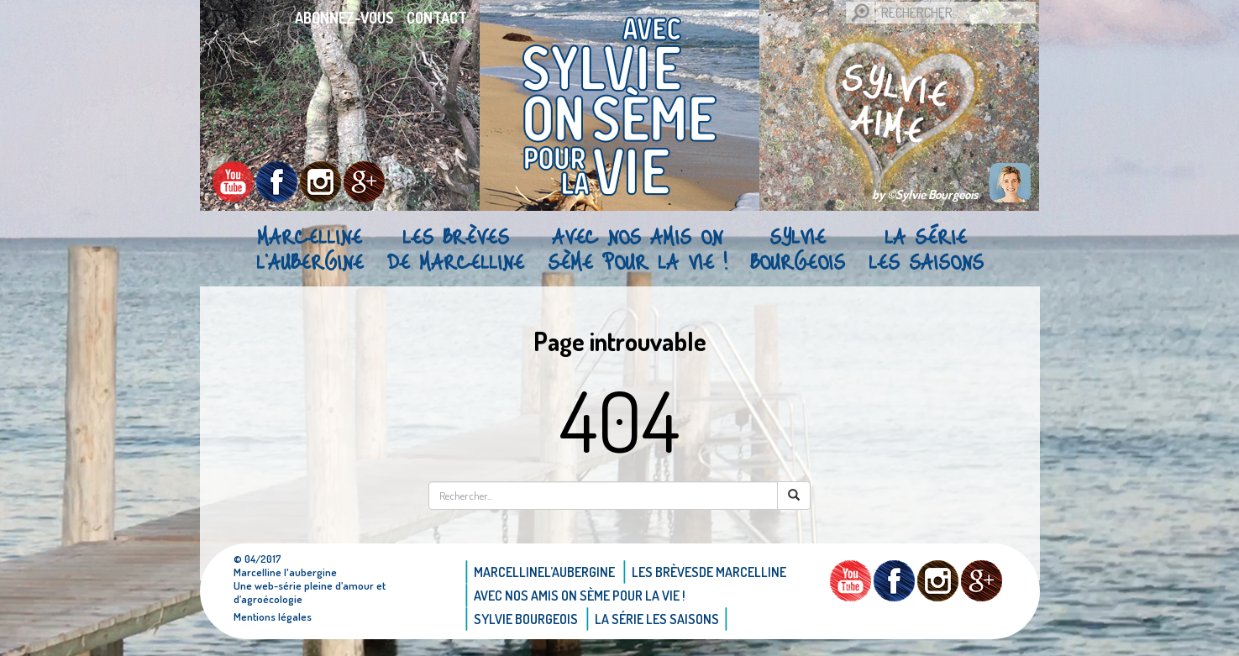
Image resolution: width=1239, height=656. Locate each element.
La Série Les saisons (926, 248)
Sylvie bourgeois (797, 248)
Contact (437, 17)
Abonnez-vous (344, 17)
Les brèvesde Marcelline (455, 248)
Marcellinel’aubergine (310, 248)
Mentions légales (273, 616)
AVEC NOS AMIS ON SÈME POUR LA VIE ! (637, 248)
